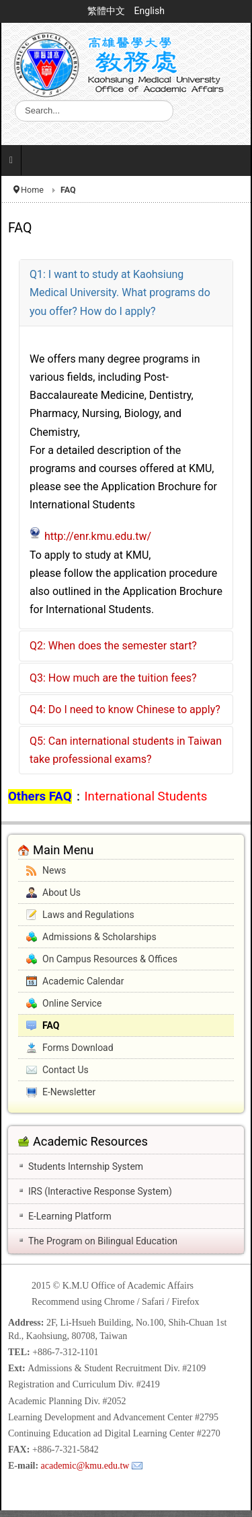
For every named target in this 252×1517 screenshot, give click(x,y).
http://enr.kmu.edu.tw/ (97, 536)
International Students (146, 796)
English (149, 10)
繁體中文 (107, 10)
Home (32, 190)
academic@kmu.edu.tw (85, 1466)
